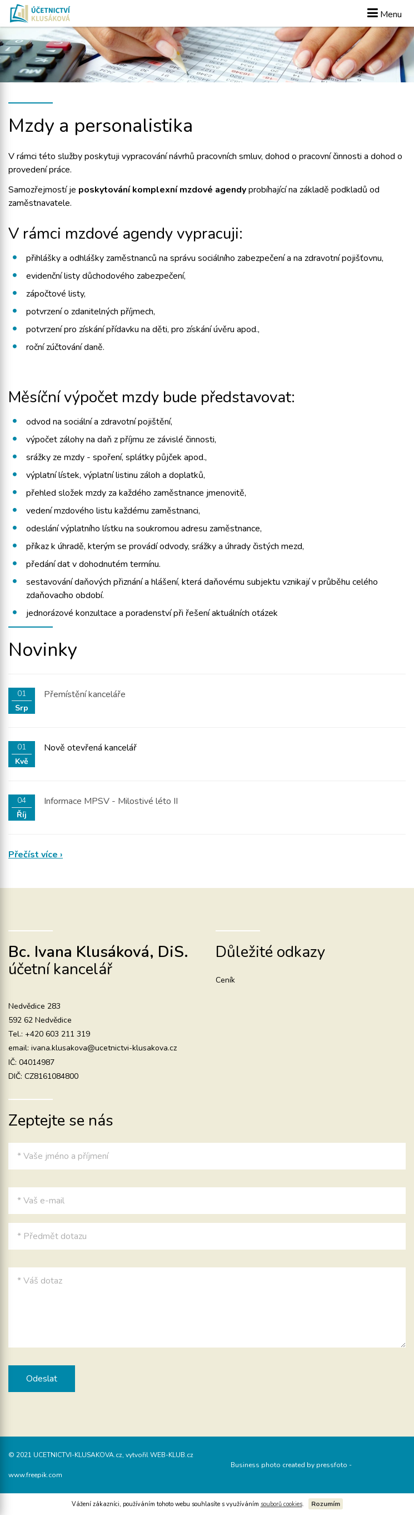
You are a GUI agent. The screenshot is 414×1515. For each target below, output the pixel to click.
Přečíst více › (35, 854)
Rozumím (325, 1503)
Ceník (225, 980)
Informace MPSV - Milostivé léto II (111, 801)
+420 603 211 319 (57, 1034)
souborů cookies (281, 1504)
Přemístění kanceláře (85, 694)
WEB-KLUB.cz (171, 1454)
